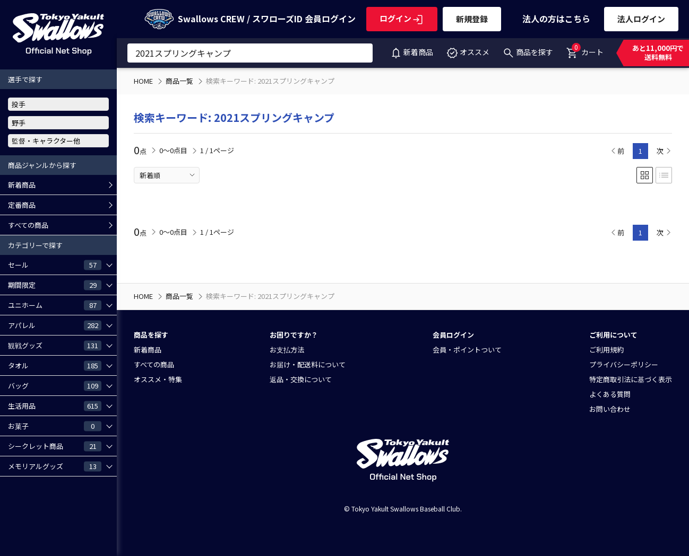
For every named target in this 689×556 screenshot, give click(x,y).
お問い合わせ (610, 409)
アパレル (54, 325)
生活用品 (54, 405)
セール (54, 264)
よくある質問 (610, 394)
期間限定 (54, 284)
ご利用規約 (606, 350)
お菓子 (54, 425)
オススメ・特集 (158, 379)
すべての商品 (28, 225)
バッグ (54, 385)
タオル (54, 365)
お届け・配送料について (308, 364)
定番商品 (22, 205)
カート (585, 49)
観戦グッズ (54, 345)
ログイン (402, 18)
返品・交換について (301, 379)
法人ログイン (641, 18)
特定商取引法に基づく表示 (630, 379)
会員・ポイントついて (467, 350)
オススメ (467, 52)
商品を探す (527, 52)
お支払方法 (287, 350)
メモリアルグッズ (54, 466)
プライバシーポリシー (623, 364)
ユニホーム (54, 304)
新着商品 (411, 52)
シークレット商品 (54, 445)
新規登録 (472, 18)
